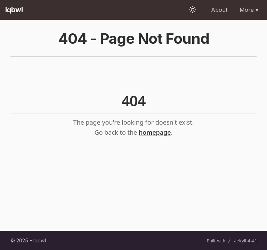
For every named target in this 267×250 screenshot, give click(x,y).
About (219, 9)
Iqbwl (14, 9)
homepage (155, 132)
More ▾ (249, 9)
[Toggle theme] (192, 9)
